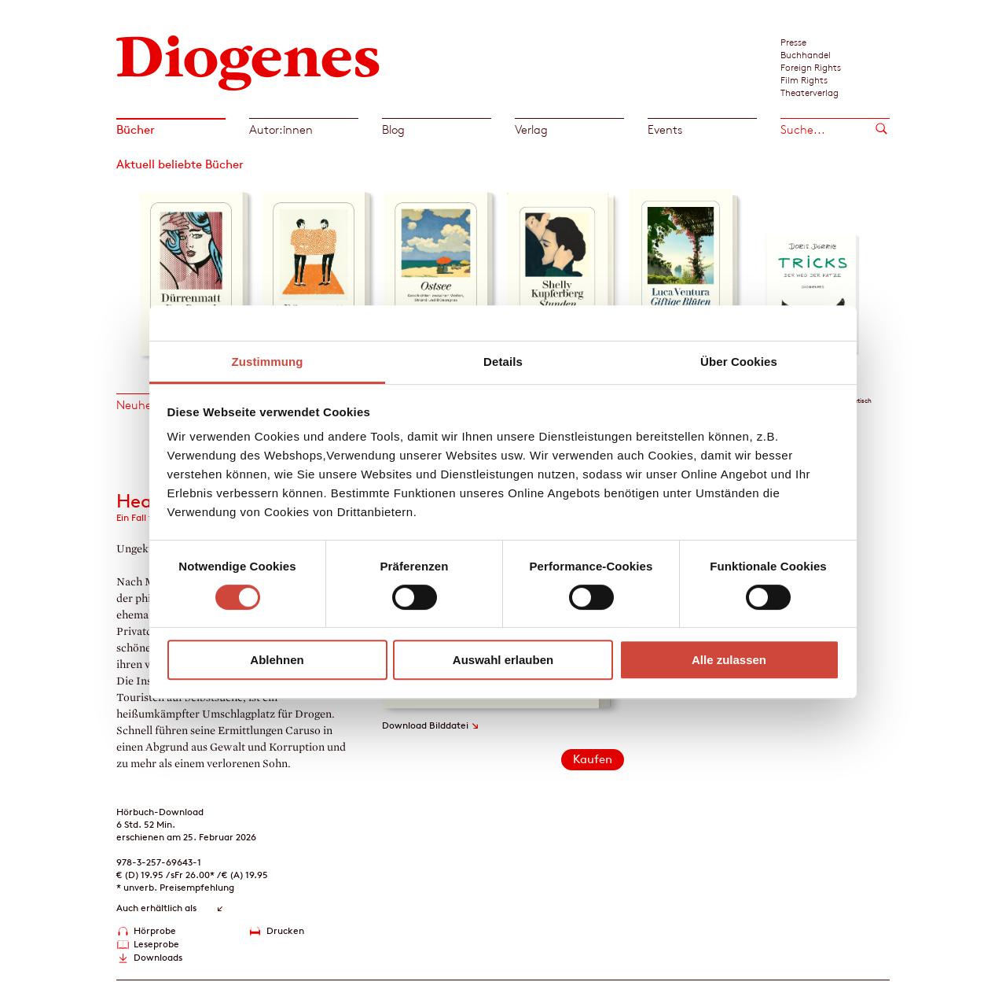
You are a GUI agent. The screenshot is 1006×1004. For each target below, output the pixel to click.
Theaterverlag (809, 92)
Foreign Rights (810, 67)
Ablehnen (276, 659)
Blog (393, 129)
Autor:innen (281, 129)
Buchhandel (805, 54)
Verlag (531, 129)
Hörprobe (155, 930)
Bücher (135, 129)
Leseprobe (156, 944)
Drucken (285, 930)
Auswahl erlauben (503, 659)
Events (665, 129)
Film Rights (804, 79)
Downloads (158, 957)
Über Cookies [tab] (738, 361)
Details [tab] (503, 361)
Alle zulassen (729, 659)
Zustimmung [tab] (267, 361)
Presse (793, 41)
